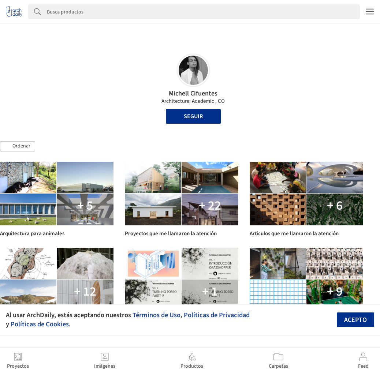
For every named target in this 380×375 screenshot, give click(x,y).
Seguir (193, 116)
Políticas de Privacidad (217, 315)
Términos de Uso (156, 315)
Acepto (355, 320)
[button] (17, 146)
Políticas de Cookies (40, 324)
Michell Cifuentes (193, 93)
